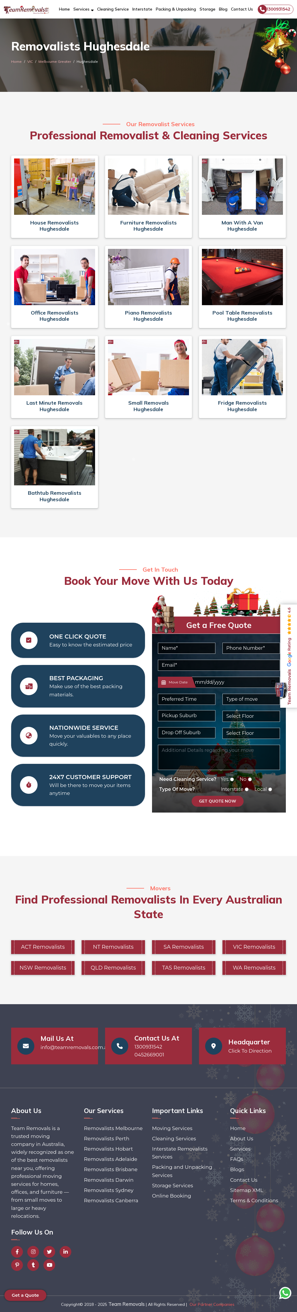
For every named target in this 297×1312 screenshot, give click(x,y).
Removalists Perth (106, 1139)
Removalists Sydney (109, 1190)
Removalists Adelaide (110, 1159)
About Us (241, 1139)
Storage (207, 9)
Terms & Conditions (254, 1200)
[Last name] (235, 682)
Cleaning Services (174, 1139)
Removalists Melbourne (113, 1128)
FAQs (236, 1159)
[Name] (186, 648)
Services (240, 1149)
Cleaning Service (113, 9)
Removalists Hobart (108, 1149)
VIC (30, 61)
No (243, 779)
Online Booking (171, 1196)
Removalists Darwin (109, 1180)
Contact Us (242, 9)
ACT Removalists (43, 947)
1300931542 (274, 9)
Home (64, 9)
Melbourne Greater (54, 61)
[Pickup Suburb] (186, 715)
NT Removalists (113, 947)
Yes (225, 779)
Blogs (237, 1169)
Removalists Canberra (111, 1200)
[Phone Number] (251, 648)
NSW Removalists (42, 968)
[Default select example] (186, 699)
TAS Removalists (183, 968)
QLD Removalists (113, 968)
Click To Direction (250, 1051)
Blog (223, 9)
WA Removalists (254, 968)
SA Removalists (183, 947)
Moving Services (172, 1128)
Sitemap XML (246, 1190)
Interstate (142, 9)
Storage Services (172, 1185)
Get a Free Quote (219, 625)
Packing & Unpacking (176, 9)
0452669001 (149, 1055)
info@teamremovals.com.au (75, 1047)
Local (260, 789)
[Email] (219, 665)
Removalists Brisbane (111, 1169)
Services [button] (81, 9)
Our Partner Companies (212, 1304)
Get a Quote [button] (25, 1295)
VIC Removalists (254, 947)
